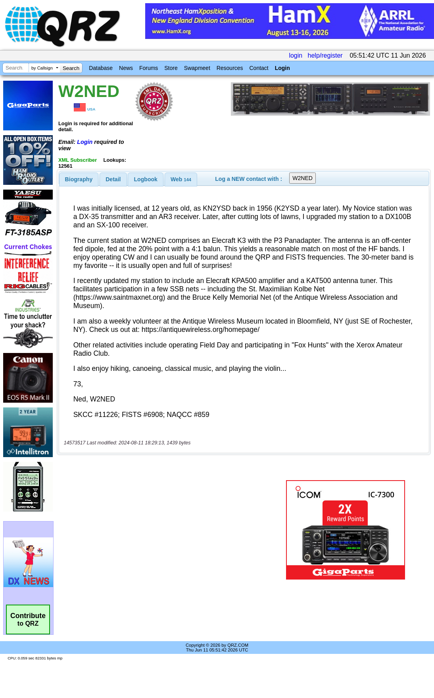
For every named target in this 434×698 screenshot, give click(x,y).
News (126, 68)
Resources (230, 68)
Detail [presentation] (113, 179)
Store (170, 68)
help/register (325, 55)
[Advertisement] (165, 530)
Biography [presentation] (79, 179)
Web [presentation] (181, 179)
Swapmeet (197, 68)
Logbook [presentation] (145, 179)
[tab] (79, 179)
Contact (258, 68)
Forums (148, 68)
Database (101, 68)
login (295, 55)
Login (282, 68)
